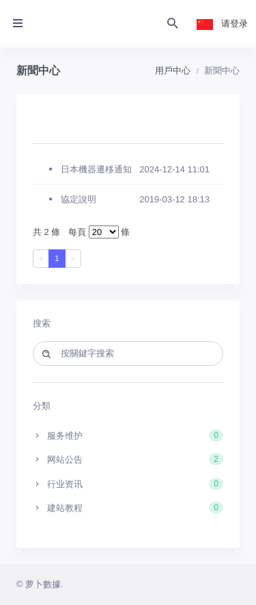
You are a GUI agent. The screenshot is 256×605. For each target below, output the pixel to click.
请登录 (234, 23)
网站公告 (128, 459)
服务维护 (128, 435)
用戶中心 (172, 70)
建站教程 (128, 507)
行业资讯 (128, 484)
